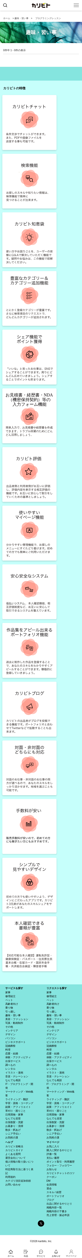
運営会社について (15, 1157)
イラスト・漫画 (14, 1072)
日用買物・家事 (14, 1114)
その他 (9, 1026)
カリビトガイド (14, 1150)
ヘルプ (9, 1142)
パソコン (10, 1038)
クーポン (52, 1176)
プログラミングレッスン (48, 18)
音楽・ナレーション (16, 1076)
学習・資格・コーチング (19, 1103)
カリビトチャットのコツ (61, 1173)
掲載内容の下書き (57, 1211)
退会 (49, 1188)
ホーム (6, 18)
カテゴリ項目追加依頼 (18, 1180)
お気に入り (53, 1146)
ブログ (50, 1199)
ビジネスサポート (15, 1042)
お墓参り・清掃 (14, 1126)
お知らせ (52, 1169)
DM (49, 1180)
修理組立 (10, 996)
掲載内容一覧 (54, 1207)
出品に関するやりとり (59, 1203)
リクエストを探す (57, 988)
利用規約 (10, 1176)
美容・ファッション (16, 1019)
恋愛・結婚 (11, 1053)
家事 (7, 992)
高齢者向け (11, 1003)
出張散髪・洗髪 (14, 1122)
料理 (7, 1049)
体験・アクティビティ (18, 1057)
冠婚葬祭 (10, 1045)
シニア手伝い (13, 1133)
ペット (9, 1000)
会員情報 (52, 1184)
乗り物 (9, 1007)
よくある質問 (13, 1154)
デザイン (10, 1034)
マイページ (53, 1142)
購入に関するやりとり (59, 1150)
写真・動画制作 (14, 1023)
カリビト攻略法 (14, 1146)
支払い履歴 (53, 1157)
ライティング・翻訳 (16, 1099)
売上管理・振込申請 (58, 1215)
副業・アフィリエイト (18, 1106)
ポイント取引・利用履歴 (61, 1161)
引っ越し (10, 1011)
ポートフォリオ (55, 1196)
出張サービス (13, 1061)
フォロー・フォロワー (59, 1165)
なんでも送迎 (13, 1118)
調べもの (10, 1064)
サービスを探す (14, 988)
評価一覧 (52, 1154)
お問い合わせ (13, 1184)
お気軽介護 (11, 1137)
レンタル (10, 1068)
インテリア (11, 1030)
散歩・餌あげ (13, 1129)
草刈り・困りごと (15, 1110)
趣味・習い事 (21, 18)
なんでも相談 (13, 1080)
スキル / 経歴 (54, 1192)
